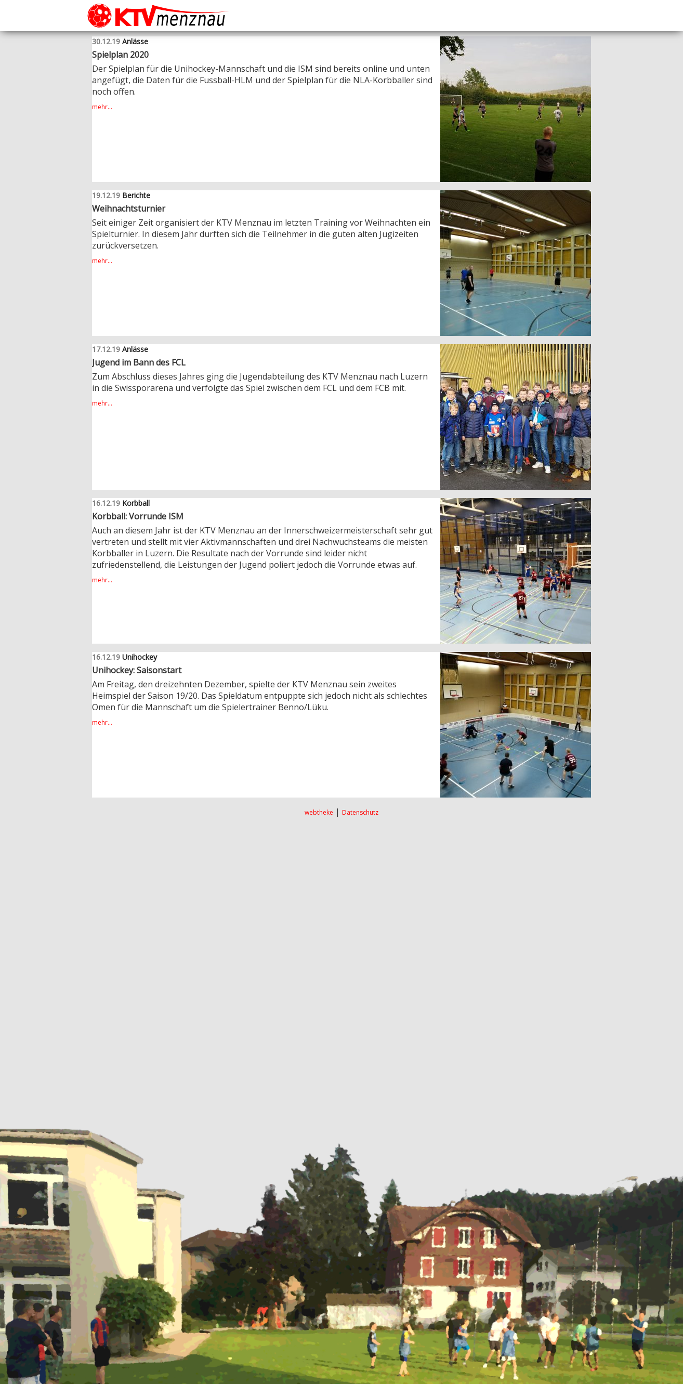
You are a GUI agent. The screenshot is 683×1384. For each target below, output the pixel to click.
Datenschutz (360, 812)
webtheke (319, 812)
